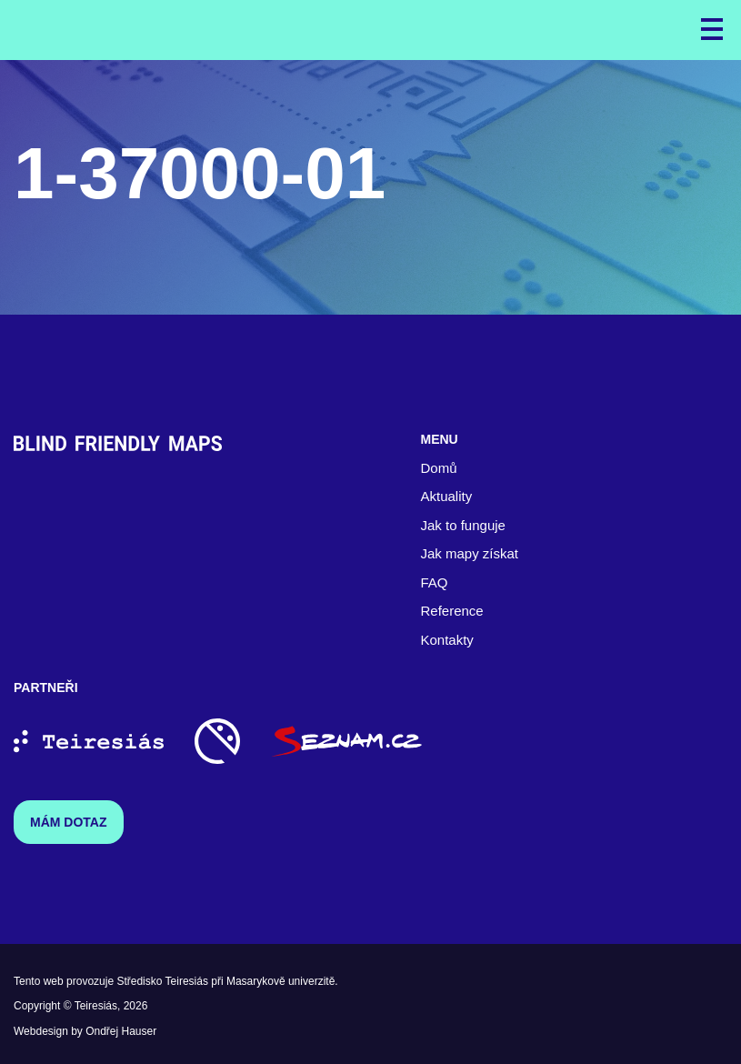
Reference (452, 610)
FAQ (434, 582)
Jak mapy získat (470, 553)
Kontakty (447, 639)
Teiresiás (96, 1005)
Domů (439, 468)
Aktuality (447, 496)
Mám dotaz (68, 822)
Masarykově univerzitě (280, 981)
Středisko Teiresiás (162, 981)
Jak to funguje (463, 525)
